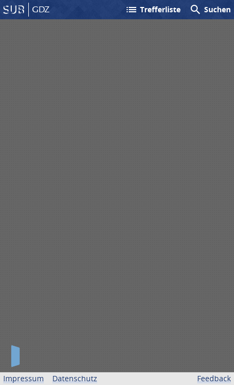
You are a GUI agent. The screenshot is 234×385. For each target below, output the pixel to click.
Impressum (23, 378)
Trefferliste (153, 9)
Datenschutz (74, 378)
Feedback (214, 378)
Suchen (210, 9)
